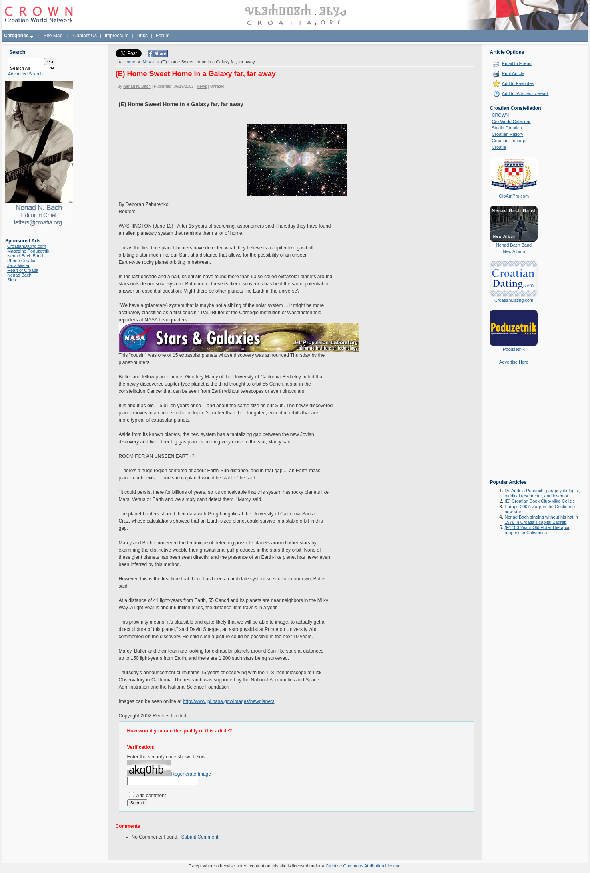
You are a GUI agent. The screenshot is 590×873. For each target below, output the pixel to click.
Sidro (12, 279)
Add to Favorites (518, 83)
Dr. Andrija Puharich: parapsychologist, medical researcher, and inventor (542, 493)
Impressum (116, 35)
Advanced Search (25, 73)
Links (142, 35)
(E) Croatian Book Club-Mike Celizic (539, 501)
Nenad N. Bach (137, 86)
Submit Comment (200, 837)
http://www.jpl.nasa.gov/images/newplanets (229, 701)
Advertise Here (513, 362)
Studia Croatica (507, 127)
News (148, 61)
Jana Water (18, 265)
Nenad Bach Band (25, 255)
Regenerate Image (191, 774)
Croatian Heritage (509, 140)
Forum (163, 35)
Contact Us (85, 35)
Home (129, 61)
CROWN (500, 115)
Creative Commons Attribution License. (363, 865)
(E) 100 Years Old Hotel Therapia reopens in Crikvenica (536, 530)
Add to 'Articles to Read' (525, 93)
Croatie (499, 147)
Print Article (513, 73)
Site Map (53, 35)
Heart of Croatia (22, 270)
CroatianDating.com (26, 246)
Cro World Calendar (511, 121)
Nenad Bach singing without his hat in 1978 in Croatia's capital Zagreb (541, 520)
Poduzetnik (513, 349)
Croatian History (507, 134)
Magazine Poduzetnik (28, 251)
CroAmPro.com (514, 196)
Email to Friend (517, 63)
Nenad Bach (19, 275)
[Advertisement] (514, 428)
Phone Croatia (21, 260)
